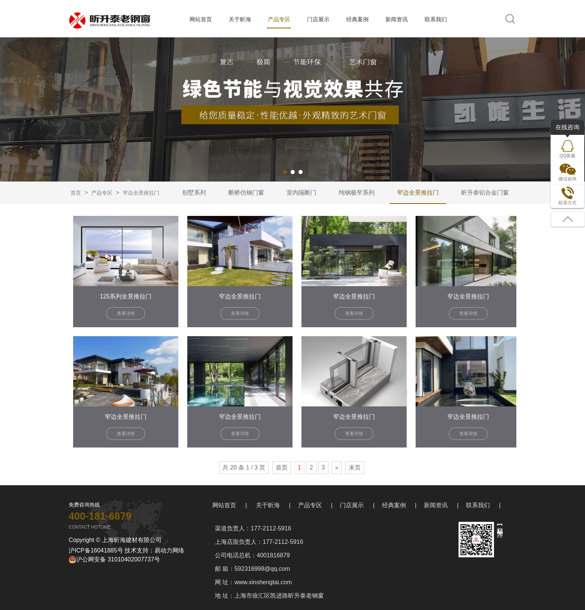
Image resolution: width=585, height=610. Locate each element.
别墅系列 (194, 192)
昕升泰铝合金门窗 (485, 192)
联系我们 (436, 19)
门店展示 (318, 19)
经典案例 (357, 19)
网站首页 (201, 19)
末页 (355, 467)
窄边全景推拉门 (141, 193)
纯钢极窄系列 (357, 192)
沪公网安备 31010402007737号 (114, 559)
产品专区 (279, 19)
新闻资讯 (396, 19)
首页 (76, 193)
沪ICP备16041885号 (96, 550)
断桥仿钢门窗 (246, 192)
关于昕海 (240, 19)
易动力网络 (169, 550)
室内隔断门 (301, 192)
